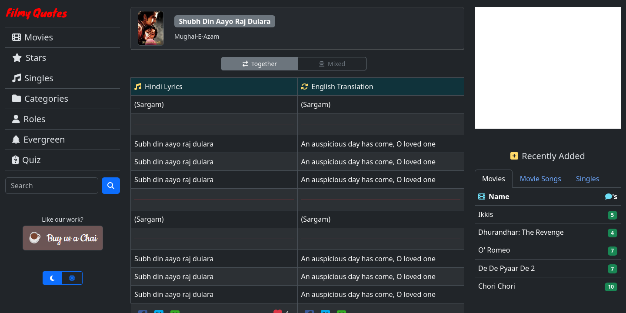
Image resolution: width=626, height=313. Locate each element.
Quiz (26, 160)
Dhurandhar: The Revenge (521, 232)
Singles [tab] (587, 178)
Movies (32, 37)
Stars (29, 57)
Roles (29, 119)
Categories (40, 98)
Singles (32, 78)
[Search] (51, 185)
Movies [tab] (493, 178)
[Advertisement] (548, 68)
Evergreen (38, 139)
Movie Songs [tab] (540, 178)
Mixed (332, 64)
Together (260, 64)
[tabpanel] (548, 241)
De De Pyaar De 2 (506, 268)
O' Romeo (494, 250)
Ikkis (485, 214)
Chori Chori (496, 286)
